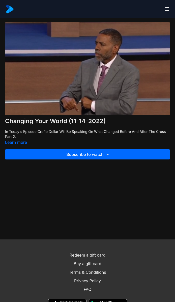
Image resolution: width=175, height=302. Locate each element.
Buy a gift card (87, 263)
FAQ (88, 289)
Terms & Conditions (87, 272)
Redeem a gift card (87, 255)
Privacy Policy (87, 280)
